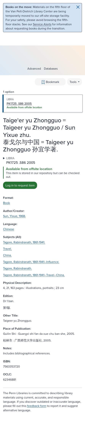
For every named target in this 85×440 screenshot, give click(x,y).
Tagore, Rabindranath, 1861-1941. (24, 242)
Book (6, 203)
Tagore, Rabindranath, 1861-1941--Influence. (31, 262)
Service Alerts (42, 24)
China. (7, 255)
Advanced (34, 68)
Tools (73, 82)
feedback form (36, 406)
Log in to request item (20, 185)
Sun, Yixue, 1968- (14, 216)
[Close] (78, 7)
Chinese (8, 229)
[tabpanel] (42, 172)
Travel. (7, 249)
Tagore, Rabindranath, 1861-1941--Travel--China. (34, 275)
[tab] (42, 103)
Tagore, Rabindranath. (17, 268)
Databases (51, 68)
